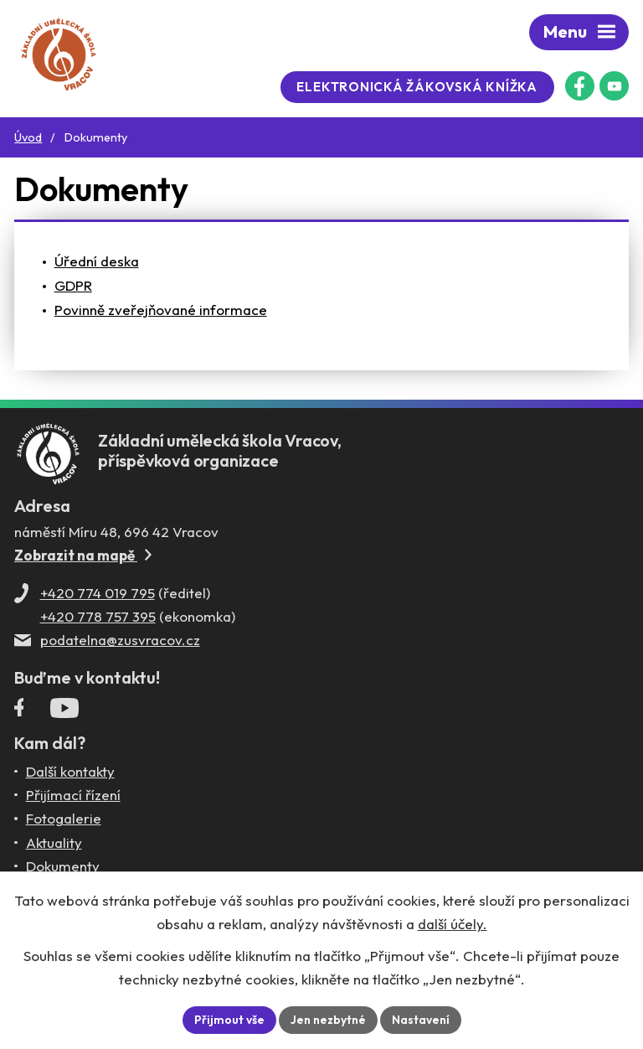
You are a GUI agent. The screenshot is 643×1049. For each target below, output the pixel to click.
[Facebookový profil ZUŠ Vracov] (579, 86)
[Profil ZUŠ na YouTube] (614, 86)
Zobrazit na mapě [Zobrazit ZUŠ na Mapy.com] (83, 555)
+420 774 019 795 (97, 593)
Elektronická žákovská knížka (416, 87)
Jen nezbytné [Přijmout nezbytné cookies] (328, 1019)
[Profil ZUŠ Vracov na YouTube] (64, 711)
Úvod (28, 137)
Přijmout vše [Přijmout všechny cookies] (229, 1019)
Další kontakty (70, 771)
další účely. (452, 924)
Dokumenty (63, 866)
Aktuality (54, 842)
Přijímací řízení (73, 795)
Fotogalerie (63, 818)
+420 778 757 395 (98, 616)
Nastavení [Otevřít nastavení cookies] (421, 1019)
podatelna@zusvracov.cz (120, 640)
